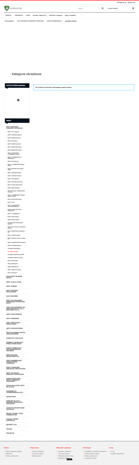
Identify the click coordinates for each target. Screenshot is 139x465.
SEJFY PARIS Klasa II (13, 219)
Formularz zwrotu (63, 453)
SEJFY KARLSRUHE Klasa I (15, 182)
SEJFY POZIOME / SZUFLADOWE (12, 291)
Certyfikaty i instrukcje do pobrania (95, 451)
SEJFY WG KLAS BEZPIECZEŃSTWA (12, 355)
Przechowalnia (36, 456)
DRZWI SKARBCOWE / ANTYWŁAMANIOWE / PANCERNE (14, 349)
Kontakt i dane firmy (117, 453)
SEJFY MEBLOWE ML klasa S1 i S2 (16, 231)
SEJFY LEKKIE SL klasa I (14, 269)
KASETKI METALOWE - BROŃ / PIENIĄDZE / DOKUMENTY (13, 380)
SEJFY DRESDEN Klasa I (14, 172)
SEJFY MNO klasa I (13, 260)
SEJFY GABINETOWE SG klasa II (17, 242)
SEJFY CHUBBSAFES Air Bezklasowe (15, 157)
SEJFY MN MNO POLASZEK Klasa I (15, 169)
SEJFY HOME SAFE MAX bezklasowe (14, 210)
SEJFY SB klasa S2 (13, 263)
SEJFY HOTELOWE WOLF (15, 185)
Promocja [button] (10, 91)
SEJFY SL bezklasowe (14, 213)
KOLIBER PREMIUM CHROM (16, 254)
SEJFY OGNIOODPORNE (14, 328)
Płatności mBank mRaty (65, 456)
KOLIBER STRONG (13, 251)
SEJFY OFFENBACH (13, 179)
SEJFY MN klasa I (12, 272)
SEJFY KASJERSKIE (12, 318)
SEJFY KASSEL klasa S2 (14, 144)
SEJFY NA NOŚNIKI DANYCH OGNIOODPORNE (15, 333)
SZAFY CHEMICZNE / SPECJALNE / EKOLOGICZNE (15, 368)
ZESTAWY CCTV (11, 425)
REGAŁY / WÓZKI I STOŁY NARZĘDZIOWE (14, 414)
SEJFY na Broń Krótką (13, 282)
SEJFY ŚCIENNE (11, 286)
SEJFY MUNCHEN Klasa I (15, 199)
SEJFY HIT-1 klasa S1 (13, 132)
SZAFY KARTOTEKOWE (14, 314)
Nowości (9, 429)
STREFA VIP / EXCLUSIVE (14, 338)
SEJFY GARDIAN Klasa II (15, 175)
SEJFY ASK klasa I (13, 141)
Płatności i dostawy (64, 451)
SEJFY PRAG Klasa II (13, 216)
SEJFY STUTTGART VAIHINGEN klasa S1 (16, 227)
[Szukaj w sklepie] (89, 8)
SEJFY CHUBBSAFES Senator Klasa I (16, 165)
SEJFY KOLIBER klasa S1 (14, 245)
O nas (112, 451)
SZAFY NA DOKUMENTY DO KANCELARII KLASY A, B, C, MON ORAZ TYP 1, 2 (15, 308)
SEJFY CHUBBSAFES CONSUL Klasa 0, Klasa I (16, 195)
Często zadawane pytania (14, 451)
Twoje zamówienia (38, 451)
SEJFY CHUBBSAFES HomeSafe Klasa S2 (14, 206)
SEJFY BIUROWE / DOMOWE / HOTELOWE (14, 127)
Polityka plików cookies (91, 453)
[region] (69, 47)
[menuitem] (8, 15)
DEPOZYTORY (11, 397)
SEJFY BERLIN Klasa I (14, 188)
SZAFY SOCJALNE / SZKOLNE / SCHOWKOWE (15, 373)
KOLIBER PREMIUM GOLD (15, 257)
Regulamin (9, 453)
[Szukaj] (102, 8)
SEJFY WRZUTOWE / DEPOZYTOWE (13, 323)
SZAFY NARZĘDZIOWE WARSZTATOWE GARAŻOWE (14, 362)
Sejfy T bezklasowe (13, 266)
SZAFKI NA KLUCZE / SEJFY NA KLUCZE (15, 386)
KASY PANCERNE (12, 296)
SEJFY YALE (11, 202)
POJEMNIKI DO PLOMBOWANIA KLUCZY (14, 391)
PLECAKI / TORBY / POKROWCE (12, 419)
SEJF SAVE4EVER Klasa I (15, 147)
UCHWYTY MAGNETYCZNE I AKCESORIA (15, 408)
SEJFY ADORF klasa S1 (14, 235)
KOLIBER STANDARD (14, 248)
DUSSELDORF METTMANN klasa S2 (15, 223)
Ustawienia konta (37, 453)
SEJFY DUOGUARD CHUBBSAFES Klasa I (14, 153)
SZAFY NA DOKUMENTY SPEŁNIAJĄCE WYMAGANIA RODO (15, 302)
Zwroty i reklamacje (12, 456)
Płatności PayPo (63, 458)
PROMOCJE (10, 433)
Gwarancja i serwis (90, 458)
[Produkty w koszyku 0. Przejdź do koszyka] (121, 8)
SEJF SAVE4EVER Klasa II (15, 150)
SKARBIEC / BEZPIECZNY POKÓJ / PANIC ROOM (14, 343)
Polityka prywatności (91, 456)
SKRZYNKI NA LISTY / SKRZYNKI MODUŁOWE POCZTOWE (14, 402)
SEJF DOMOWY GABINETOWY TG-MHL (16, 191)
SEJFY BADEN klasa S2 (14, 138)
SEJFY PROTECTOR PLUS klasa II (16, 239)
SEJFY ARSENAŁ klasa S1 (15, 135)
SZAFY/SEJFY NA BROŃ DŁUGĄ (14, 277)
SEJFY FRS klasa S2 (13, 161)
